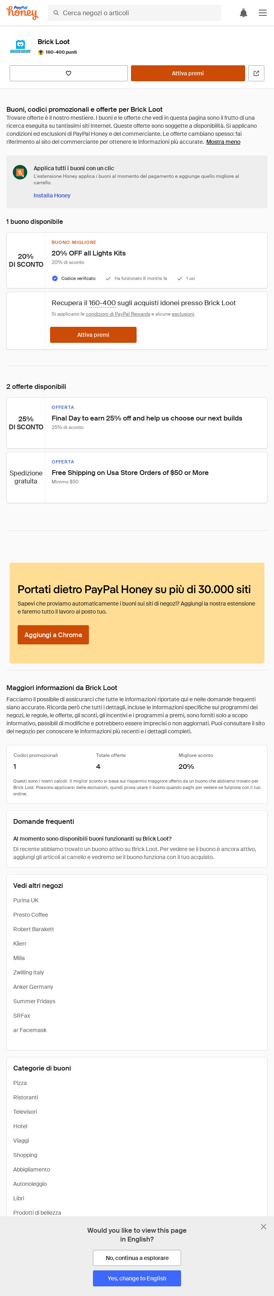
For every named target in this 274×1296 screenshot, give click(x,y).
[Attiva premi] (188, 73)
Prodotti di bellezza (37, 1212)
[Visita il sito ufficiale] (256, 73)
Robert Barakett (33, 929)
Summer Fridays (34, 1001)
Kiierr (19, 943)
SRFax (21, 1015)
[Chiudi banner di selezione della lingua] (263, 1227)
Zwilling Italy (28, 972)
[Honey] (22, 13)
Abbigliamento (31, 1169)
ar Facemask (29, 1030)
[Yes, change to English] (137, 1278)
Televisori (25, 1111)
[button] (263, 13)
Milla (19, 958)
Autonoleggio (30, 1183)
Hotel (20, 1126)
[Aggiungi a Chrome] (53, 634)
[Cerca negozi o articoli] (134, 13)
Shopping (25, 1155)
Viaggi (21, 1140)
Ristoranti (25, 1097)
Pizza (20, 1083)
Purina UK (25, 900)
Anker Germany (33, 986)
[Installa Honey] (52, 195)
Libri (18, 1198)
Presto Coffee (30, 914)
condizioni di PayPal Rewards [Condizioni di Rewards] (118, 314)
